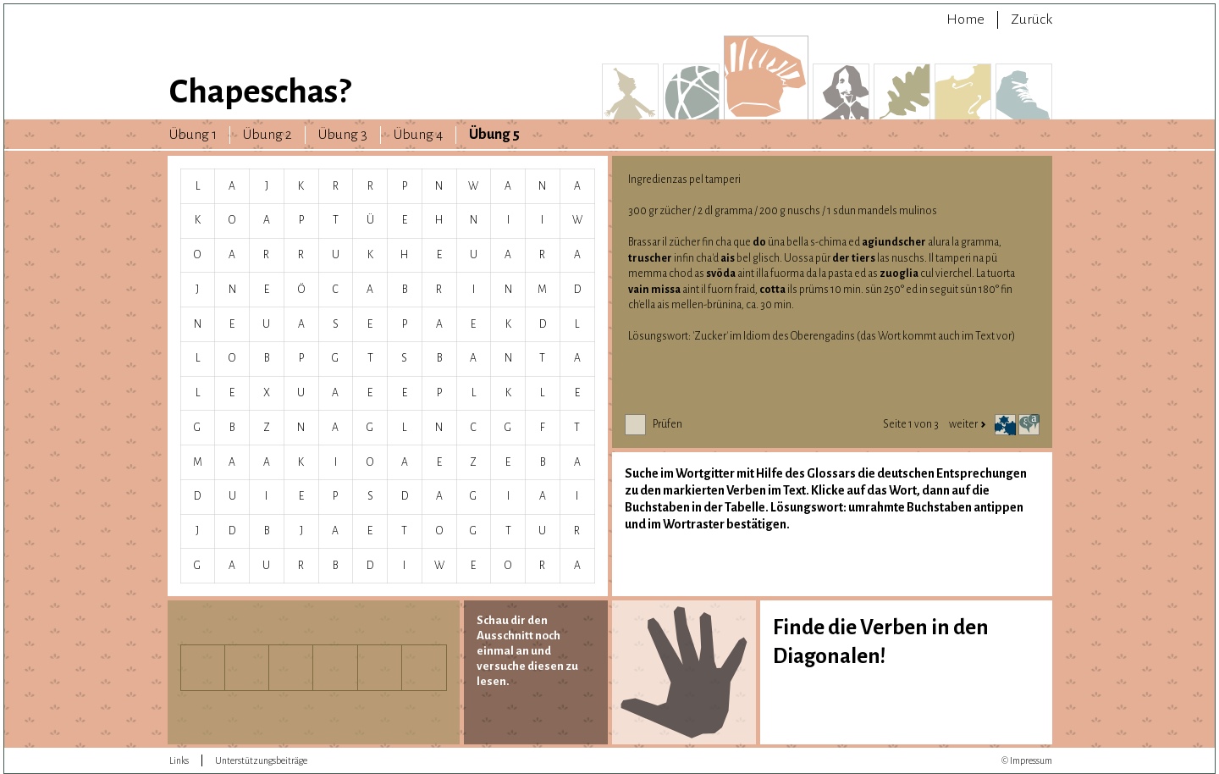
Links (179, 760)
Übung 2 (267, 134)
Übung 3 (342, 134)
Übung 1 (193, 134)
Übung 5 (494, 134)
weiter (967, 424)
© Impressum (1026, 760)
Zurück (1031, 19)
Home (965, 19)
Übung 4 (418, 134)
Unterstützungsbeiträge (261, 760)
